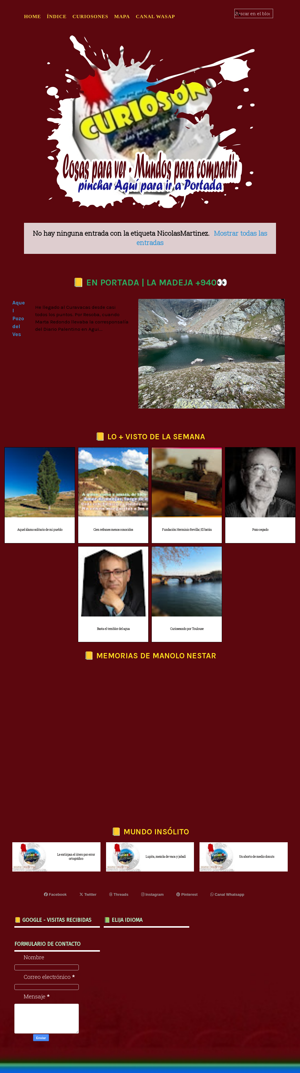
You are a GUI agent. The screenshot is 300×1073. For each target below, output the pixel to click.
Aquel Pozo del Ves (18, 318)
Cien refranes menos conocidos (113, 530)
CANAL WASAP (155, 16)
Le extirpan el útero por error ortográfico (76, 857)
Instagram (152, 894)
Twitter (87, 894)
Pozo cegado (260, 530)
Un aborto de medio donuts (256, 857)
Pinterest (186, 894)
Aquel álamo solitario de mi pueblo (39, 530)
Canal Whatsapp (227, 894)
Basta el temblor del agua (113, 629)
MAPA (122, 16)
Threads (118, 894)
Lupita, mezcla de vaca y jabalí (166, 857)
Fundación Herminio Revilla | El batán (187, 530)
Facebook (55, 894)
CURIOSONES (90, 16)
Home (32, 16)
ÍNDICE (57, 16)
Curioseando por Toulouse (187, 629)
